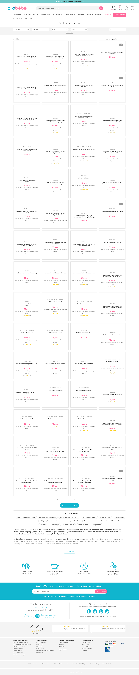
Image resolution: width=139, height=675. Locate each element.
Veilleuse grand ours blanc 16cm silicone (84, 364)
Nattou (106, 532)
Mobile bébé (115, 521)
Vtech (56, 534)
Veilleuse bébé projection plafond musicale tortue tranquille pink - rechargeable (55, 122)
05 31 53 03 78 (113, 575)
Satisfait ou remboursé (18, 656)
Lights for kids (72, 532)
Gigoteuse (43, 525)
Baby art (87, 530)
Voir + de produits (69, 505)
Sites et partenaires (63, 642)
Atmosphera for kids (75, 530)
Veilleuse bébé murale (83, 178)
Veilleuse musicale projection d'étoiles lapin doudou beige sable (84, 481)
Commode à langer (89, 517)
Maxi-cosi (82, 532)
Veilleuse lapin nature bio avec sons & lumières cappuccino (84, 245)
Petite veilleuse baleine (55, 332)
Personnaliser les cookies (19, 646)
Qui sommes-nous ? (41, 642)
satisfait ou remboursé (84, 568)
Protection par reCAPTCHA (75, 672)
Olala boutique (115, 532)
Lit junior (34, 521)
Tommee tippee (28, 534)
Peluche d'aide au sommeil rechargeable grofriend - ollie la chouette (55, 451)
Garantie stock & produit (19, 654)
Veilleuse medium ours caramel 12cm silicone (27, 211)
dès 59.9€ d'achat (26, 569)
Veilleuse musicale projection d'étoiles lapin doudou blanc (27, 481)
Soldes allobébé (39, 652)
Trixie (37, 534)
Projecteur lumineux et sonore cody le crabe (112, 86)
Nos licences (62, 646)
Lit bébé (24, 521)
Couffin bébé (119, 517)
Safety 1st (17, 534)
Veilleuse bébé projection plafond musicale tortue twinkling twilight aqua (112, 425)
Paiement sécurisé (110, 641)
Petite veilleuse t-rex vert (55, 419)
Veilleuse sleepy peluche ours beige (55, 363)
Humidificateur (68, 525)
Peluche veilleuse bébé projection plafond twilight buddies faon (55, 214)
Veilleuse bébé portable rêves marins (112, 211)
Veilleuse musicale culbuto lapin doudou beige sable (84, 116)
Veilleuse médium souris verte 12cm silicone (26, 393)
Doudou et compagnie (48, 532)
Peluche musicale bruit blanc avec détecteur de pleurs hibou (84, 55)
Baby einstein (97, 530)
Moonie (90, 532)
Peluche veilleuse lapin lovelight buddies (27, 181)
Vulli (61, 534)
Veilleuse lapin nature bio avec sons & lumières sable (55, 242)
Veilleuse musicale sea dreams (112, 242)
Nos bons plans (39, 644)
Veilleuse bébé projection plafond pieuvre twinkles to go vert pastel (112, 307)
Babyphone (97, 525)
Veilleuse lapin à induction (55, 390)
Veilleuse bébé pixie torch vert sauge (26, 273)
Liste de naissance (86, 642)
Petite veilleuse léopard (112, 361)
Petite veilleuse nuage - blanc (83, 304)
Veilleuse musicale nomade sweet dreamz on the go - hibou (112, 152)
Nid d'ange (55, 525)
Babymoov (107, 530)
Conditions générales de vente (20, 642)
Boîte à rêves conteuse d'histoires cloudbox (83, 86)
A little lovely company (56, 530)
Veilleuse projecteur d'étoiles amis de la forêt (26, 448)
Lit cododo (46, 664)
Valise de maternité (87, 648)
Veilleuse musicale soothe (83, 332)
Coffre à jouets (83, 525)
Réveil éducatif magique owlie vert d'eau (112, 479)
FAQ (60, 650)
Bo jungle (28, 532)
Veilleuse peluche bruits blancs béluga (55, 85)
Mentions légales (40, 648)
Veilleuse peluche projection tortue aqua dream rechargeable (27, 119)
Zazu (65, 534)
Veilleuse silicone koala (26, 419)
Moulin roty (98, 532)
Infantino (61, 532)
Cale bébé (53, 664)
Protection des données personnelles (22, 644)
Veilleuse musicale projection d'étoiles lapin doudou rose (84, 450)
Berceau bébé (105, 517)
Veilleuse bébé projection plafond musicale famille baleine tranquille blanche (27, 89)
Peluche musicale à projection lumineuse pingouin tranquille (55, 183)
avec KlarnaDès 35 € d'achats (55, 569)
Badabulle (117, 530)
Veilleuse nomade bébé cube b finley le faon (112, 448)
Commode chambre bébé (69, 517)
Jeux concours (85, 646)
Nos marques (39, 646)
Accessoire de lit (101, 521)
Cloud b (36, 530)
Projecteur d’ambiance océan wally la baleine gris (112, 52)
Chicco (36, 532)
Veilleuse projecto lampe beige (112, 335)
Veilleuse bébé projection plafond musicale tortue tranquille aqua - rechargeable (55, 58)
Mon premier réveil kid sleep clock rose (84, 273)
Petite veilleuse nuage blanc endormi (84, 149)
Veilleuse (64, 664)
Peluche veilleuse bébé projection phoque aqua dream (26, 245)
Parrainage (84, 650)
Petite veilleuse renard (55, 302)
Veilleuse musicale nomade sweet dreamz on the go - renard (112, 395)
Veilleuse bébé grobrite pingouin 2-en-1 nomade (27, 364)
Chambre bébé (107, 664)
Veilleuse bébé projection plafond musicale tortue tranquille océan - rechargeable (112, 122)
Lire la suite (69, 552)
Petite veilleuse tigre (84, 419)
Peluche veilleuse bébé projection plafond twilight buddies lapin (55, 152)
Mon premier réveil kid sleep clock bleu (55, 273)
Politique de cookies (17, 648)
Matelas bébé (59, 521)
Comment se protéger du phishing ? (45, 650)
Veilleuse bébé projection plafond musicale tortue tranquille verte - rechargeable (26, 58)
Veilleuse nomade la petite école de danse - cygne (27, 150)
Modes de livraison (17, 650)
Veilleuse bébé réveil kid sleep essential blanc (27, 304)
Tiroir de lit (88, 521)
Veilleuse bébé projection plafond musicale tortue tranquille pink (112, 276)
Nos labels (61, 644)
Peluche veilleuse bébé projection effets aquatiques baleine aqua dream (112, 183)
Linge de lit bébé (74, 521)
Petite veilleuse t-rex (27, 332)
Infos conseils (85, 644)
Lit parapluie (45, 521)
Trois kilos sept (47, 534)
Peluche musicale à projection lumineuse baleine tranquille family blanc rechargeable (84, 217)
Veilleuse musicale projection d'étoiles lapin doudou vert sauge (55, 481)
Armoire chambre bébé (47, 517)
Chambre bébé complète (26, 517)
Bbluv (16, 532)
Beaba (21, 532)
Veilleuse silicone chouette (83, 390)
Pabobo (43, 530)
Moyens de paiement (18, 652)
